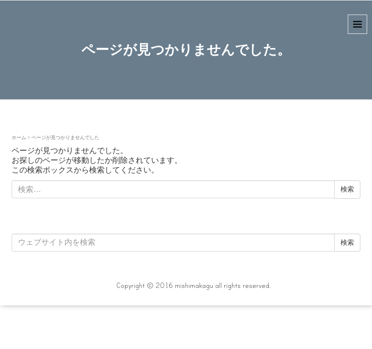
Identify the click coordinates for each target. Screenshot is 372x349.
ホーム (19, 137)
